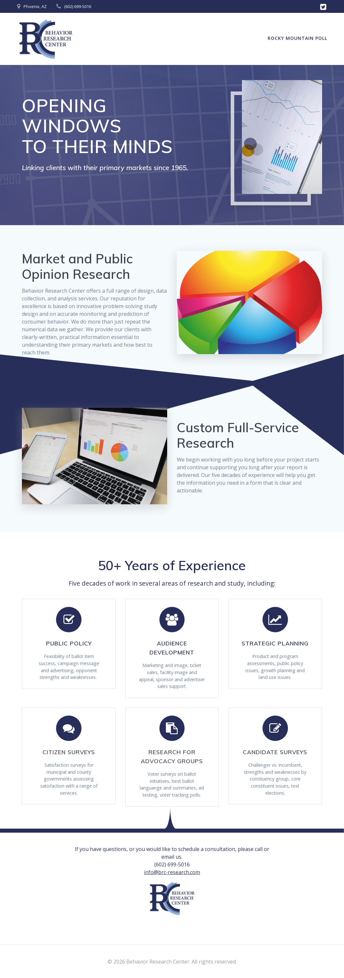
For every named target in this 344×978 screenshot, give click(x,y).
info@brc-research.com (172, 886)
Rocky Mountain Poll (297, 38)
